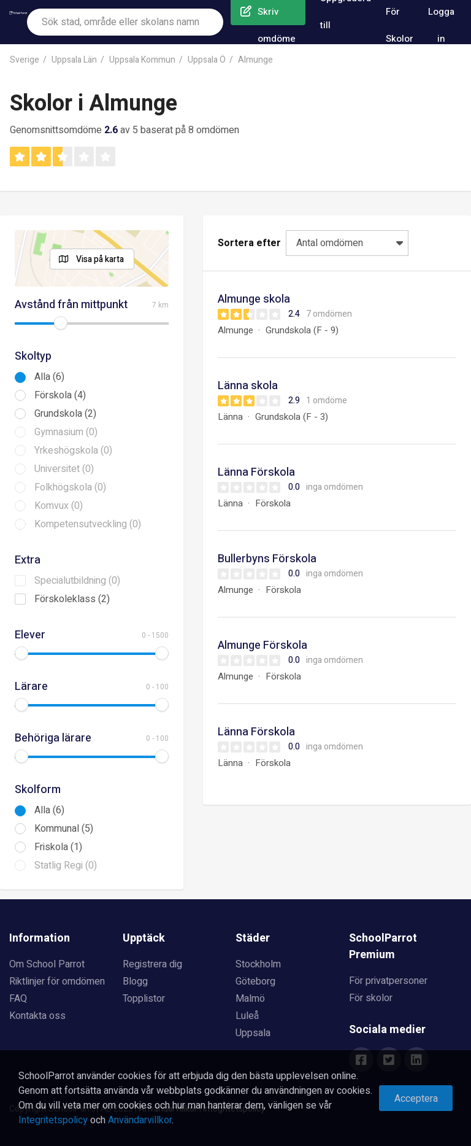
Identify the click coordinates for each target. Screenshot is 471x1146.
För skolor (370, 998)
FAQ (18, 998)
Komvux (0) (58, 505)
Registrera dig (152, 964)
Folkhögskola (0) (70, 487)
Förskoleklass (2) (72, 599)
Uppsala (253, 1033)
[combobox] (125, 22)
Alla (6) (49, 377)
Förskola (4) (60, 395)
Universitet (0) (64, 469)
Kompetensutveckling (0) (87, 524)
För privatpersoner (388, 981)
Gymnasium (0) (66, 432)
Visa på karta (100, 259)
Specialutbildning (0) (77, 580)
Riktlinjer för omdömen (57, 981)
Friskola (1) (58, 847)
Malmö (250, 998)
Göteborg (255, 981)
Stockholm (258, 964)
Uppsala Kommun (142, 59)
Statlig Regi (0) (65, 865)
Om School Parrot (47, 964)
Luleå (247, 1016)
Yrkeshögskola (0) (73, 450)
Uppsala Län (74, 59)
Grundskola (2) (65, 413)
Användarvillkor (140, 1120)
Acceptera (416, 1098)
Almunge (255, 59)
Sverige (24, 59)
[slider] (60, 323)
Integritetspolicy (53, 1120)
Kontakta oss (37, 1016)
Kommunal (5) (63, 828)
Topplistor (144, 998)
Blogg (135, 981)
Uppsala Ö (207, 59)
